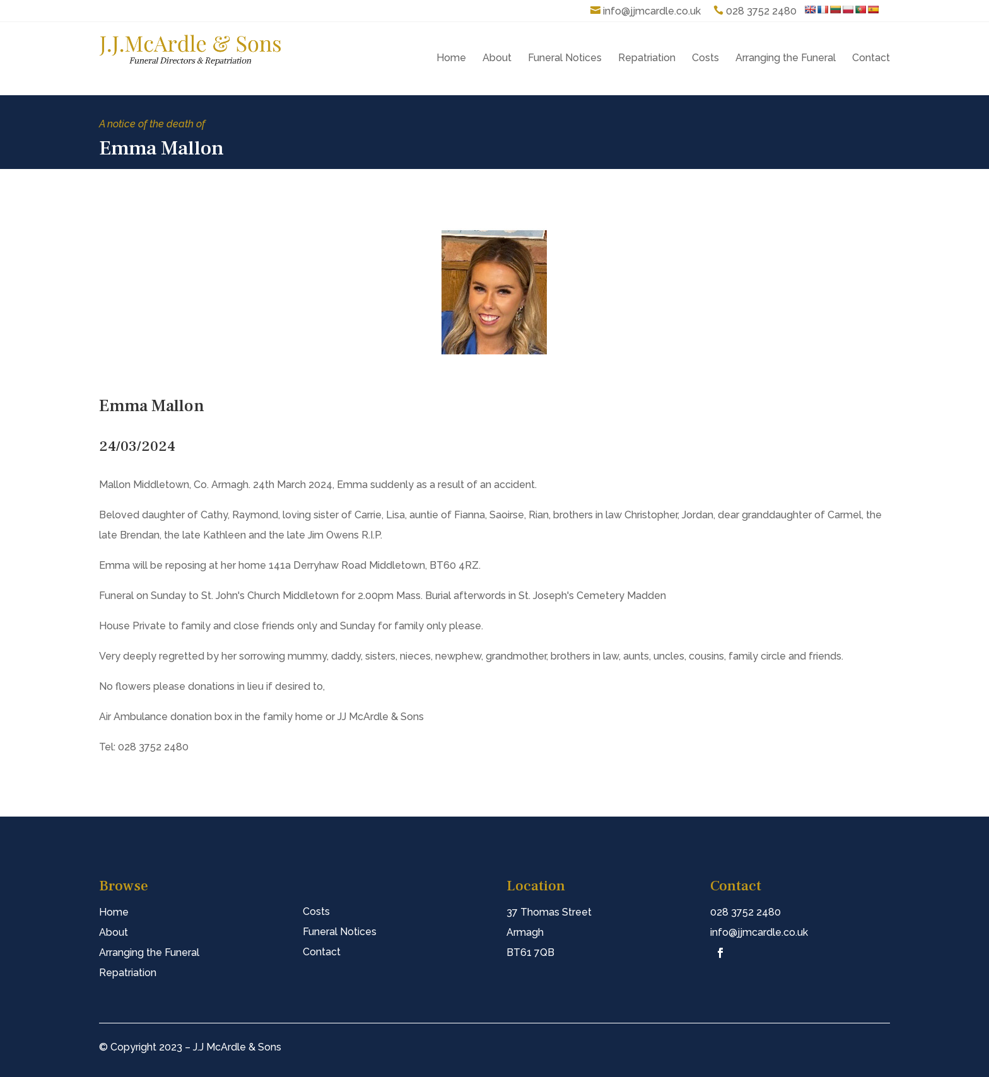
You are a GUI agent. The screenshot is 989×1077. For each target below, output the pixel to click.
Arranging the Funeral (785, 58)
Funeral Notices (565, 58)
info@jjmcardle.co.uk (652, 11)
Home (451, 58)
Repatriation (647, 58)
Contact (871, 58)
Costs (705, 58)
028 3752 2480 (761, 11)
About (497, 58)
